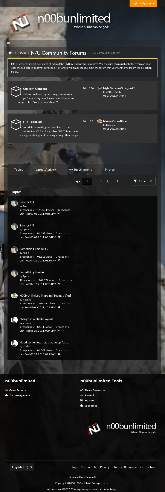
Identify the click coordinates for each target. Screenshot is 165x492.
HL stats (87, 400)
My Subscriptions (80, 169)
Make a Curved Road (115, 121)
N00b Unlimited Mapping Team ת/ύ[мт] (45, 295)
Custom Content (35, 88)
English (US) (22, 467)
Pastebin (87, 395)
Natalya (110, 125)
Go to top (147, 467)
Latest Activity (46, 169)
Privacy (105, 467)
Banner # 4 (27, 202)
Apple (26, 206)
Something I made (32, 272)
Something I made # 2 (34, 249)
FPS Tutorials (32, 121)
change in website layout (36, 319)
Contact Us (88, 467)
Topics (18, 169)
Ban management (17, 395)
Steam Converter (92, 390)
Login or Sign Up (143, 3)
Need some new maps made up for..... (44, 342)
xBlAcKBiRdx (113, 92)
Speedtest (88, 405)
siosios (27, 323)
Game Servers (15, 390)
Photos (110, 169)
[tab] (18, 169)
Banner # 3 (27, 225)
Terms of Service (125, 467)
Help (74, 467)
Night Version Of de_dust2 (119, 88)
